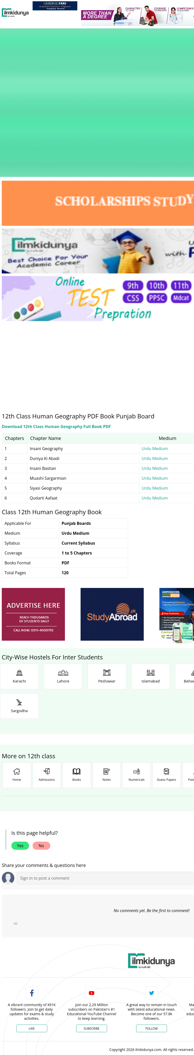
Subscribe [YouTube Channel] (92, 939)
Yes (20, 756)
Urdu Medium (155, 359)
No (41, 756)
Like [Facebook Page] (32, 939)
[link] (55, 5)
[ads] (33, 525)
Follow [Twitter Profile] (152, 939)
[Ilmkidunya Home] (15, 13)
